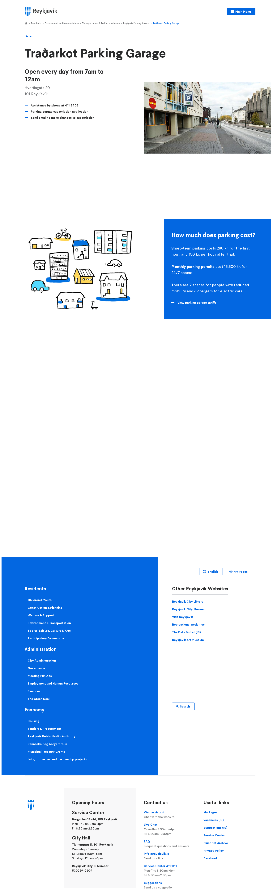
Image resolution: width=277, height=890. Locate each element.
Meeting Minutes (40, 676)
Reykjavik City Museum (189, 609)
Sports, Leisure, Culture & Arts (49, 630)
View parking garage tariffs (196, 302)
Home (26, 23)
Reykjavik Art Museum (188, 640)
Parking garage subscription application (59, 111)
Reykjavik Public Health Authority (51, 736)
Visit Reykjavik (182, 617)
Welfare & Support (41, 615)
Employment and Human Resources (53, 683)
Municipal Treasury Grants (46, 751)
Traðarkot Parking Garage (166, 23)
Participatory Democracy (46, 638)
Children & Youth (40, 600)
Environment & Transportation (49, 623)
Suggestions (170, 885)
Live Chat (170, 829)
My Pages (241, 571)
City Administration (42, 660)
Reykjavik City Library (187, 601)
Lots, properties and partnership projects (57, 759)
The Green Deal (38, 699)
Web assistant (170, 814)
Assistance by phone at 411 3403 (55, 105)
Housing (33, 721)
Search (185, 706)
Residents (36, 23)
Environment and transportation (62, 23)
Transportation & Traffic (95, 23)
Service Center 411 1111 (170, 870)
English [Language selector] (212, 571)
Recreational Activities (188, 624)
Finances (34, 691)
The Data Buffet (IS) (186, 632)
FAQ (170, 843)
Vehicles (115, 23)
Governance (36, 668)
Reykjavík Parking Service (136, 23)
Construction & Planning (45, 607)
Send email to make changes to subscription (62, 117)
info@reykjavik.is (170, 856)
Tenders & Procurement (44, 728)
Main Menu (243, 11)
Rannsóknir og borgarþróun (47, 744)
